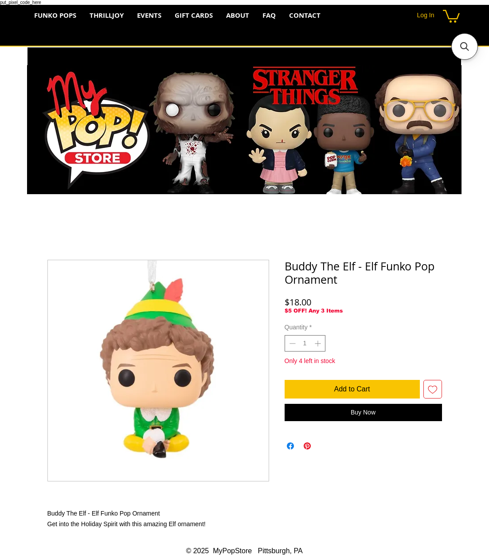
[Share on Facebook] (290, 446)
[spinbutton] (305, 343)
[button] (451, 15)
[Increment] (318, 343)
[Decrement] (291, 343)
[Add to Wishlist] (432, 389)
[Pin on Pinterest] (307, 446)
